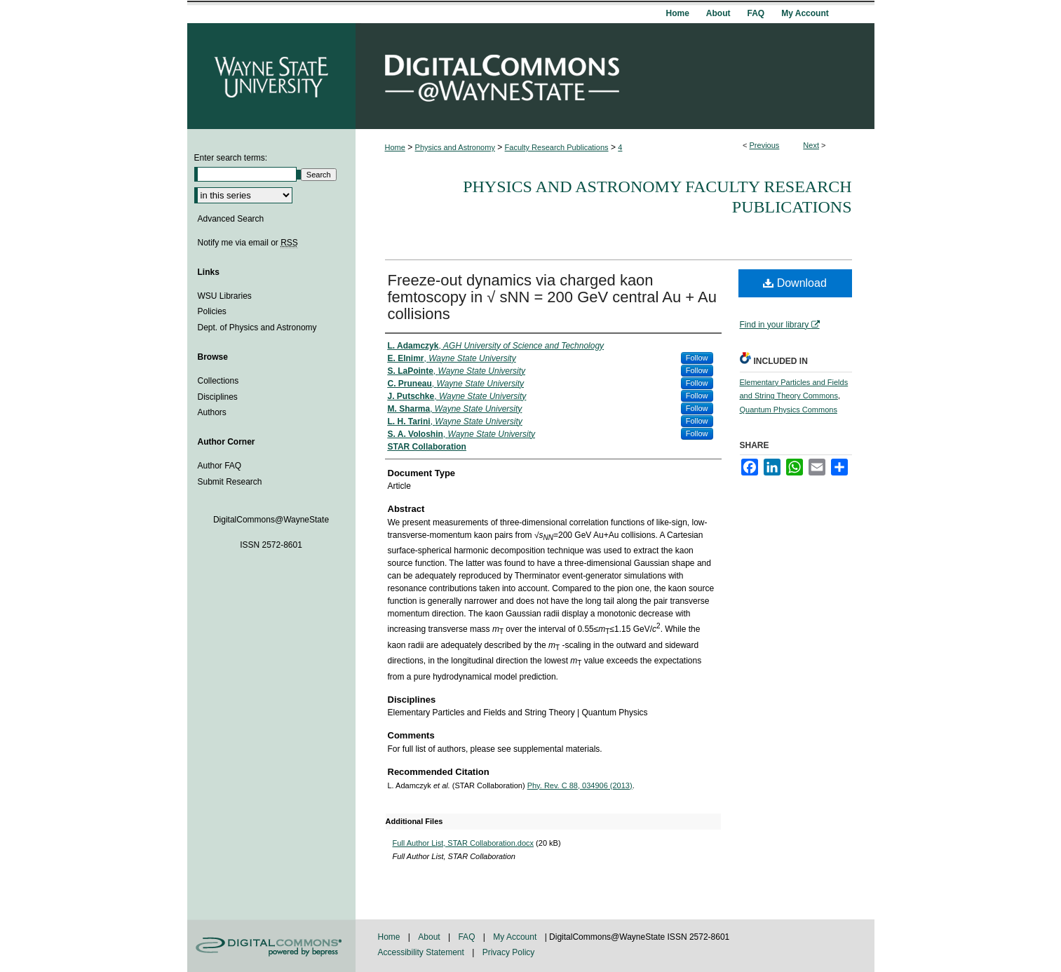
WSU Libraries (225, 296)
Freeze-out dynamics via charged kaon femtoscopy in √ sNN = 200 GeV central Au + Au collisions (552, 297)
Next (811, 145)
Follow (697, 357)
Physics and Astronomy (455, 147)
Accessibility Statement (422, 952)
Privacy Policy (508, 952)
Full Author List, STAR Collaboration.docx (463, 843)
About (430, 937)
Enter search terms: (231, 158)
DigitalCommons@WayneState (615, 76)
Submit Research (230, 482)
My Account (516, 937)
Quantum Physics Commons (788, 409)
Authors (212, 412)
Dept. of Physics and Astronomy (257, 327)
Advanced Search (231, 219)
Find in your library (780, 325)
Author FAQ (220, 466)
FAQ (467, 937)
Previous (765, 145)
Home (395, 147)
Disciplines (218, 397)
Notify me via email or (248, 243)
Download (795, 283)
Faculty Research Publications (557, 147)
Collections (218, 381)
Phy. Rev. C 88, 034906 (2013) (580, 785)
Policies (212, 311)
